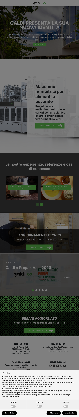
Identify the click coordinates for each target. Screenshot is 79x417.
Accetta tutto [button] (69, 413)
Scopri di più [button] (9, 413)
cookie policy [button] (41, 380)
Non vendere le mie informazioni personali (15, 389)
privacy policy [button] (42, 393)
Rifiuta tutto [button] (54, 413)
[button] (76, 373)
